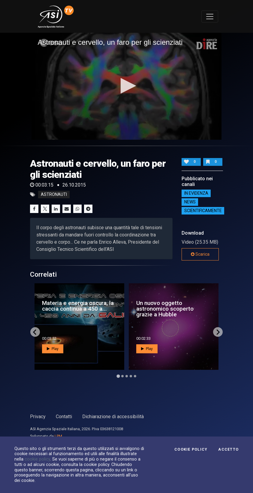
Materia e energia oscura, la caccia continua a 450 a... (78, 306)
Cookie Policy (190, 449)
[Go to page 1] (118, 376)
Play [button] (53, 349)
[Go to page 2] (122, 376)
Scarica (200, 254)
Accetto (228, 449)
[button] (126, 85)
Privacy (38, 416)
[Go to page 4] (131, 376)
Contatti (64, 416)
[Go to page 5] (135, 376)
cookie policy (37, 459)
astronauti (54, 194)
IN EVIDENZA (196, 193)
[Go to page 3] (126, 376)
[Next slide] (218, 332)
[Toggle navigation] (209, 17)
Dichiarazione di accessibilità (113, 416)
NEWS (190, 201)
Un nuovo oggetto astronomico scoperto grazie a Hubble (165, 309)
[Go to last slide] (35, 332)
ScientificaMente (203, 210)
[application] (126, 86)
